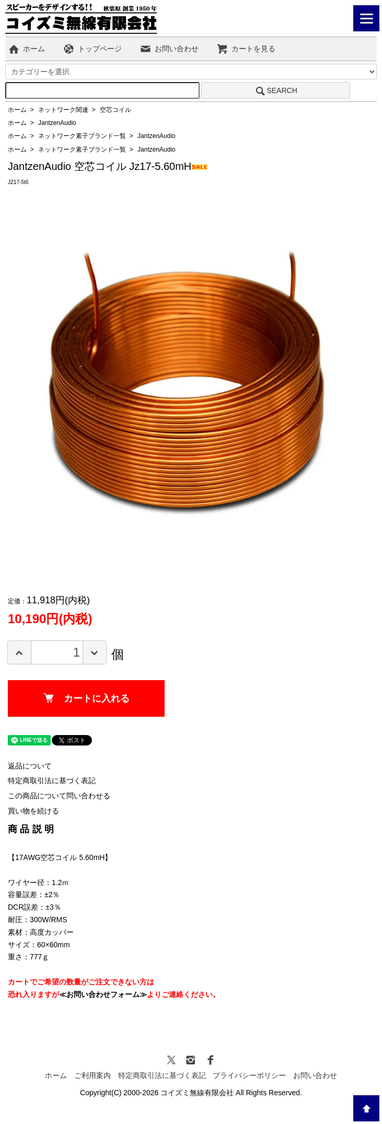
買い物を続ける (33, 811)
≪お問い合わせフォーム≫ (103, 994)
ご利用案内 (92, 1075)
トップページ (92, 48)
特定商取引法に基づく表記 (52, 780)
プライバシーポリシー (249, 1075)
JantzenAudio (57, 123)
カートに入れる (86, 698)
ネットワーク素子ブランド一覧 (82, 136)
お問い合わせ (169, 48)
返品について (30, 766)
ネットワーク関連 (63, 109)
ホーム (26, 48)
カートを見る (245, 48)
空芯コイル (115, 109)
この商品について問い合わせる (59, 796)
